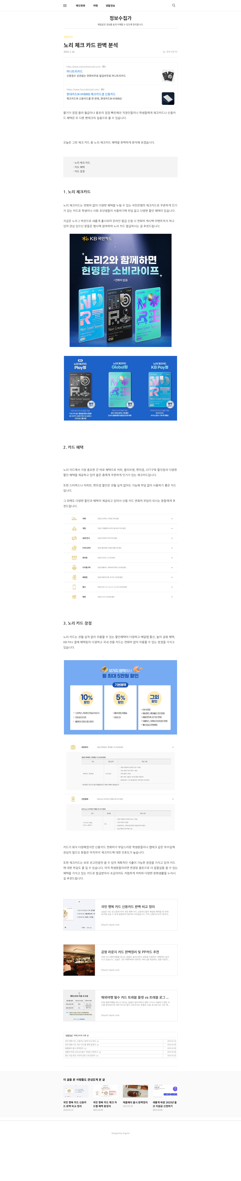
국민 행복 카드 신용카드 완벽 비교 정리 (80, 1085)
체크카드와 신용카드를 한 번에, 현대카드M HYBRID (94, 98)
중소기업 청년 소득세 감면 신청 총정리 (80, 1099)
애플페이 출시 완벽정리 (74, 1092)
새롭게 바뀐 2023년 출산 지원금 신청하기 (81, 1096)
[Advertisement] (120, 153)
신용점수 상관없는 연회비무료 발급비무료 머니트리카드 (96, 75)
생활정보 (110, 5)
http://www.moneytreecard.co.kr (84, 66)
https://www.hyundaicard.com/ (83, 89)
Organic (126, 1177)
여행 (95, 5)
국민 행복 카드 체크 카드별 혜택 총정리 (80, 1088)
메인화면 (80, 5)
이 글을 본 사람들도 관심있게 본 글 (84, 1123)
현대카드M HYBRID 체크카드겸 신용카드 (91, 94)
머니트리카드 (75, 71)
